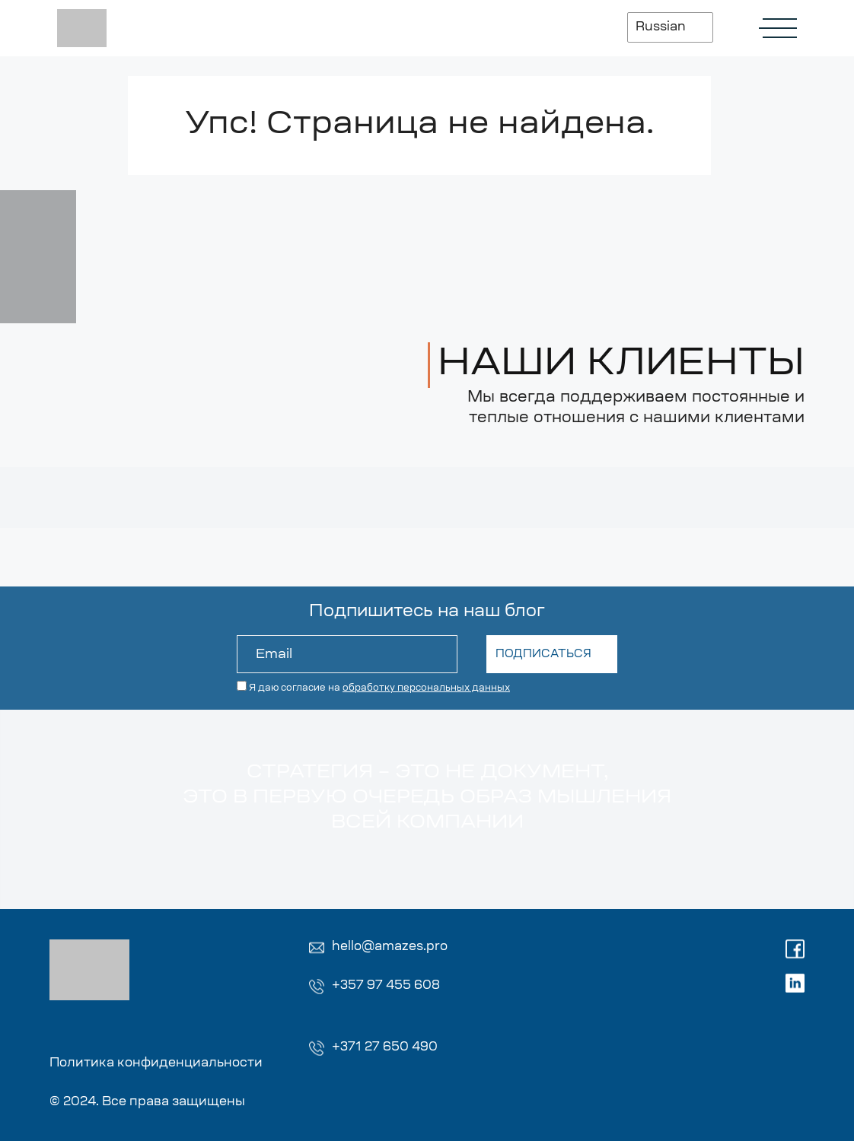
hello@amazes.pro (390, 947)
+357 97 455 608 (386, 986)
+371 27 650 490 (385, 1047)
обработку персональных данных (426, 688)
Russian (661, 27)
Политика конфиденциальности (156, 1063)
